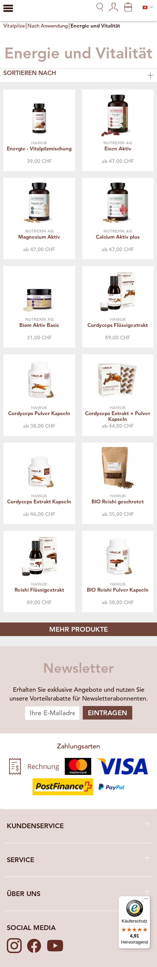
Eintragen (107, 713)
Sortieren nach (78, 74)
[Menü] (146, 900)
